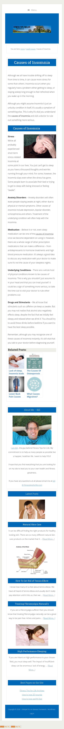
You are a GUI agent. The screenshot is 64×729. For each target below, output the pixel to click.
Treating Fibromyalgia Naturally (32, 603)
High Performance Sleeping (31, 651)
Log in (32, 713)
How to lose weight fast (32, 698)
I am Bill (14, 448)
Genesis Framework (39, 709)
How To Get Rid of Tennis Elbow (32, 580)
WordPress (51, 709)
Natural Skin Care (32, 524)
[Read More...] (48, 539)
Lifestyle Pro (26, 709)
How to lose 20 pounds (32, 694)
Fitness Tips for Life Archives (32, 690)
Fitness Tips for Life (32, 29)
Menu (34, 10)
